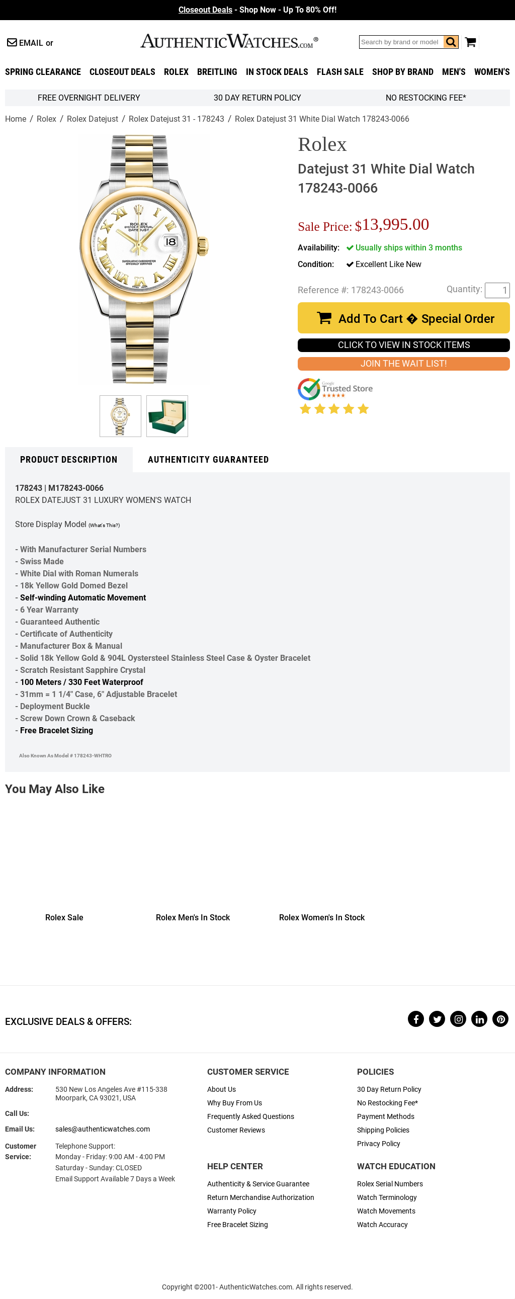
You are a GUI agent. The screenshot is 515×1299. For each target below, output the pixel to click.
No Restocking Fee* (426, 98)
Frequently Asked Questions (250, 1116)
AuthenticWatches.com (239, 41)
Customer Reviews (236, 1130)
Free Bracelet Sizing (56, 730)
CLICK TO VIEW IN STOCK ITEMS (404, 345)
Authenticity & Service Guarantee (258, 1184)
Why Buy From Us (234, 1103)
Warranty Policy (231, 1211)
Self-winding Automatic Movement (83, 597)
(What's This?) (104, 525)
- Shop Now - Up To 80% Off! (257, 10)
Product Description (69, 460)
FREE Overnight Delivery (89, 98)
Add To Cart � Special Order (416, 319)
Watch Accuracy (382, 1225)
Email (31, 43)
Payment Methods (385, 1116)
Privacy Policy (378, 1144)
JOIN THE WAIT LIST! (404, 364)
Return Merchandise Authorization (260, 1197)
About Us (221, 1089)
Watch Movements (386, 1211)
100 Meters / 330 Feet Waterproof (81, 682)
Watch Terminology (387, 1197)
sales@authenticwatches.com (102, 1129)
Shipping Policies (383, 1130)
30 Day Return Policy (389, 1089)
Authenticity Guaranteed (208, 460)
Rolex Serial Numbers (390, 1184)
